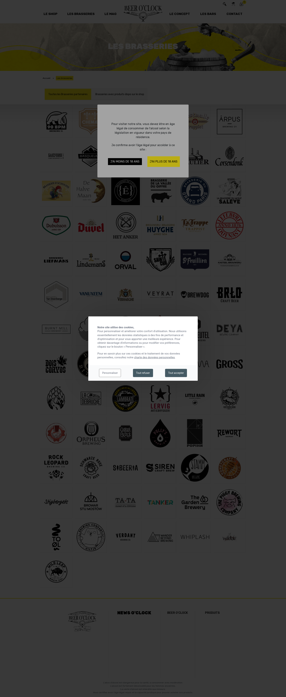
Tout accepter (176, 372)
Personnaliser (110, 372)
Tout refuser (143, 372)
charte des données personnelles (154, 357)
